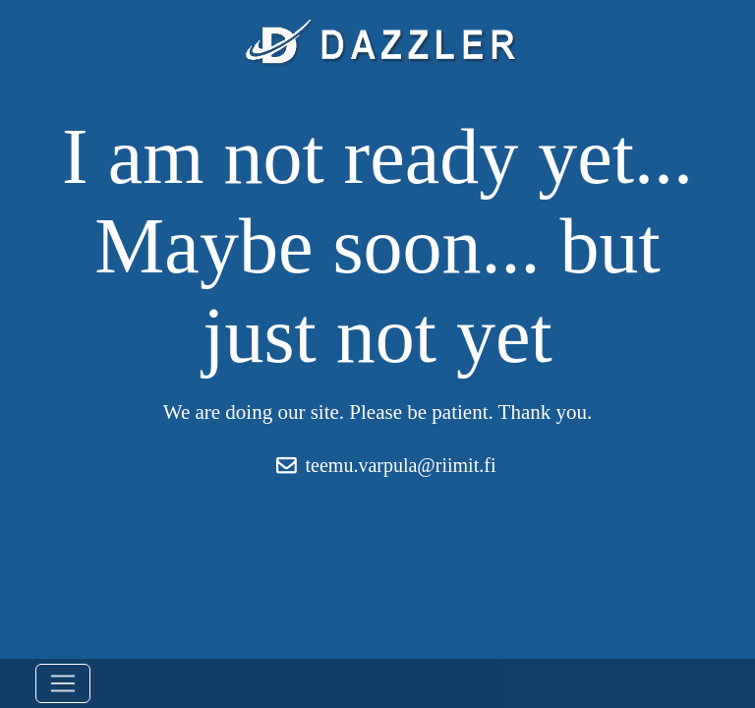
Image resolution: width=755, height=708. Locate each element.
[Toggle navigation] (62, 683)
